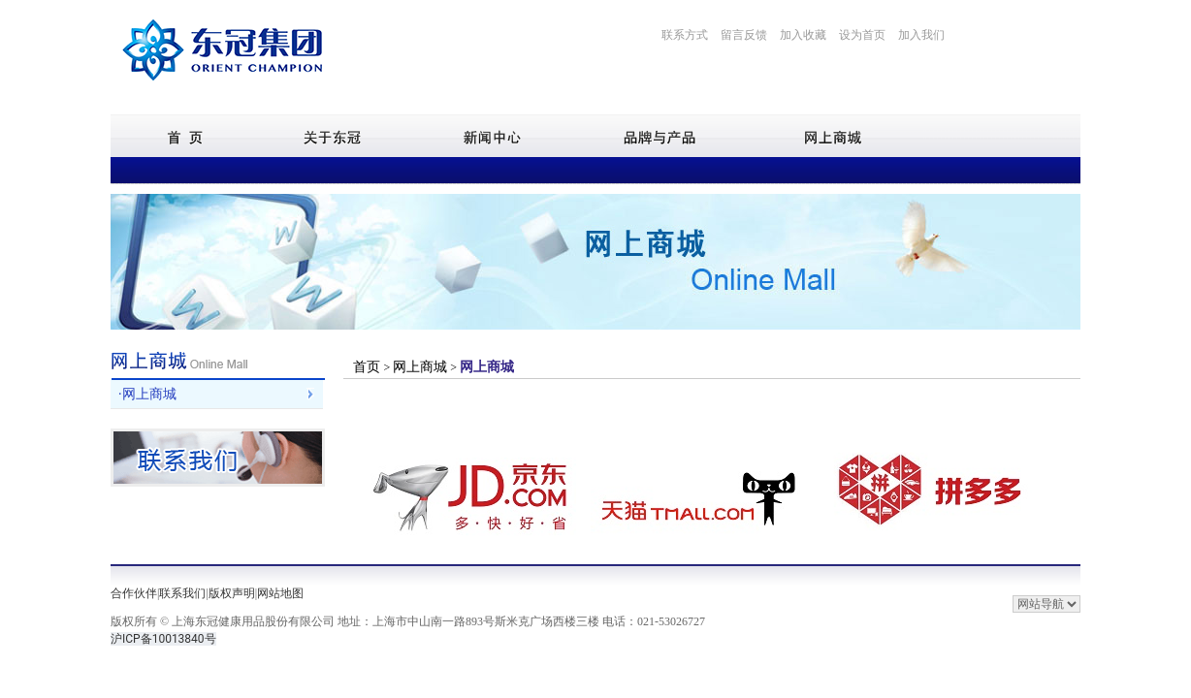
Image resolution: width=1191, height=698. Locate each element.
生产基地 (413, 169)
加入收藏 (803, 35)
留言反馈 (744, 35)
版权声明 (232, 593)
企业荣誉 (473, 169)
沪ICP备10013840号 (163, 639)
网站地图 (280, 593)
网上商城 (420, 367)
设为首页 (862, 35)
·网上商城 (147, 394)
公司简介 (231, 169)
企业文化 (292, 169)
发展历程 (352, 169)
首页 (368, 367)
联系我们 (182, 593)
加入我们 (921, 35)
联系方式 (684, 35)
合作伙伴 (134, 593)
